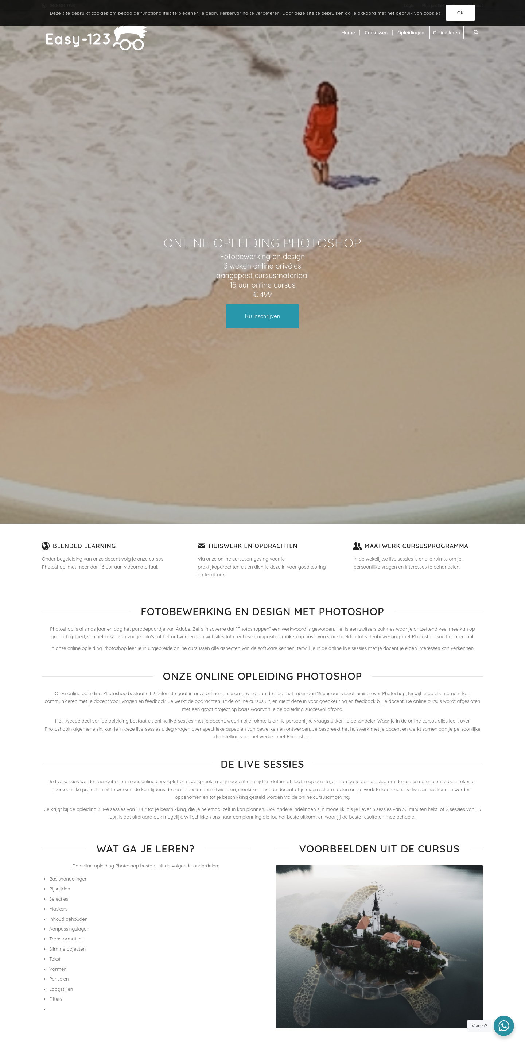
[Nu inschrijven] (262, 316)
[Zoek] (476, 32)
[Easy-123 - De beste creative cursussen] (108, 32)
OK (460, 12)
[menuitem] (348, 32)
